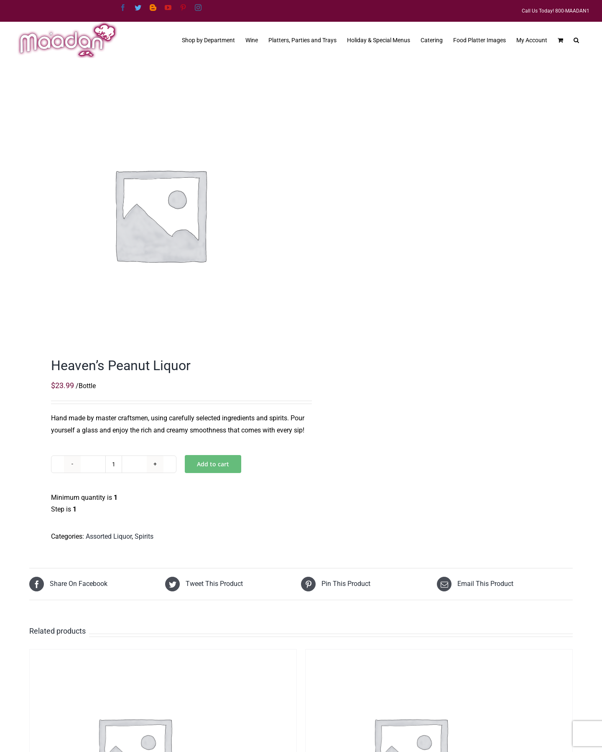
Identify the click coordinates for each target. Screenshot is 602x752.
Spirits (144, 536)
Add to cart (213, 464)
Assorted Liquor (109, 536)
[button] (576, 39)
